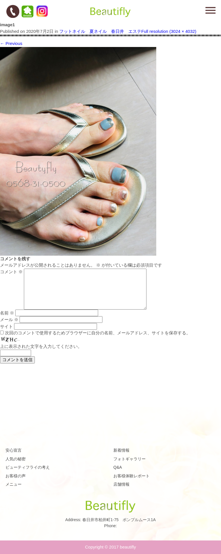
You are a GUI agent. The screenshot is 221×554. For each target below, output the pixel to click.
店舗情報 (121, 484)
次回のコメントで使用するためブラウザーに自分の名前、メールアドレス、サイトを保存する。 (97, 332)
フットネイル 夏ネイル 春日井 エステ (100, 31)
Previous (11, 43)
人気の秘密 (15, 459)
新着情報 (121, 450)
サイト (6, 326)
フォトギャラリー (129, 459)
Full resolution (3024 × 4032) (168, 31)
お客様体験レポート (131, 476)
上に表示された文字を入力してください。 (41, 346)
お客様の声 (15, 476)
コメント (11, 271)
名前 (7, 312)
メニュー (13, 484)
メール (9, 319)
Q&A (117, 467)
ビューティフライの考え (27, 467)
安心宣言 (13, 450)
